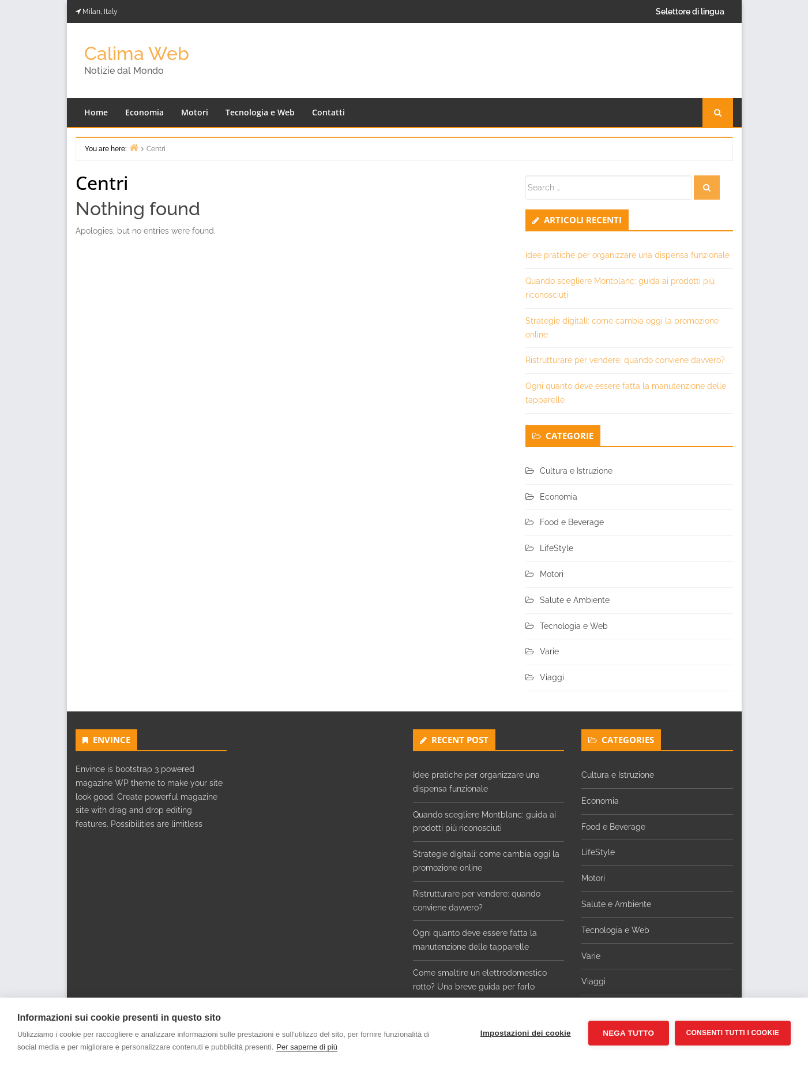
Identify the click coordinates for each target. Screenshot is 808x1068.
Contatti (328, 112)
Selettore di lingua (690, 11)
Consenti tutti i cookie (732, 1033)
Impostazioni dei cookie (525, 1033)
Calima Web (136, 53)
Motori (194, 112)
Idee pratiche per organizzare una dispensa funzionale (627, 255)
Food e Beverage (572, 522)
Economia (144, 112)
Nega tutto (628, 1033)
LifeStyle (556, 548)
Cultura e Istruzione (576, 470)
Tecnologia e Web (260, 112)
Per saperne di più (306, 1047)
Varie (549, 651)
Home (96, 112)
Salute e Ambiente (575, 600)
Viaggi (552, 677)
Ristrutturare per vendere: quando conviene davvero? (625, 360)
